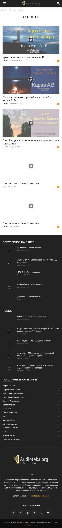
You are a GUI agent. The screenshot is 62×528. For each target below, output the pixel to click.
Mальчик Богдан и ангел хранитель (31, 316)
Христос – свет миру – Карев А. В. (24, 57)
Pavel (4, 187)
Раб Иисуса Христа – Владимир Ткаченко (34, 341)
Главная (4, 10)
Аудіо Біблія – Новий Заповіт (29, 248)
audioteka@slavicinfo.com (38, 496)
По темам (13, 10)
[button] (4, 3)
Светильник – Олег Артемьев (21, 183)
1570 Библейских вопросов (28, 272)
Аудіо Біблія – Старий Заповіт (29, 284)
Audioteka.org (25, 522)
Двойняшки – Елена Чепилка (29, 297)
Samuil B (6, 60)
